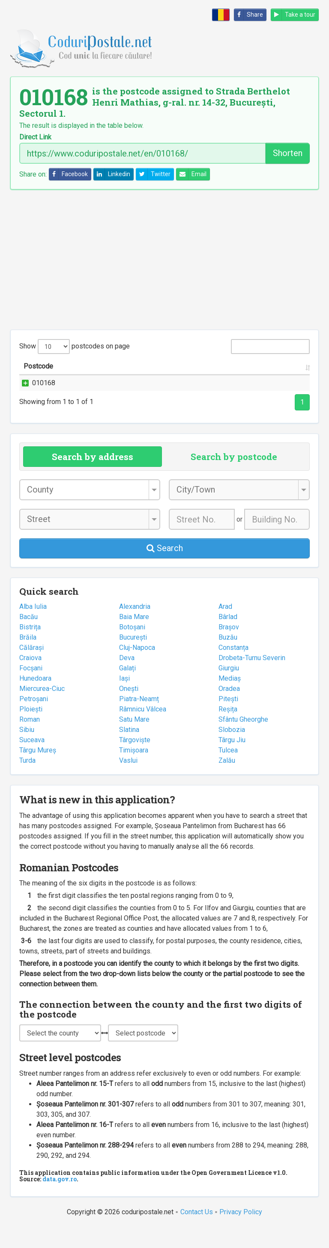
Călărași (31, 668)
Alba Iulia (33, 627)
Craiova (30, 678)
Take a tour (293, 15)
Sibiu (26, 750)
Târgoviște (134, 760)
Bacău (28, 637)
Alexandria (134, 627)
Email (191, 174)
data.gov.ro (59, 1199)
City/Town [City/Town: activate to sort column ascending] (203, 376)
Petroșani (33, 719)
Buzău (227, 658)
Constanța (233, 668)
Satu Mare (134, 740)
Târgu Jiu (231, 760)
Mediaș (229, 699)
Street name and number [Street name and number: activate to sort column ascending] (100, 376)
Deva (127, 678)
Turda (27, 781)
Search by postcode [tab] (234, 477)
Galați (127, 688)
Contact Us (196, 1232)
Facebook (68, 174)
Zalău (226, 781)
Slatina (129, 750)
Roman (29, 740)
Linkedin (112, 174)
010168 (35, 393)
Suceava (32, 760)
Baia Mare (134, 637)
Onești (128, 709)
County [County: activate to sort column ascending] (239, 376)
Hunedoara (35, 699)
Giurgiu (228, 688)
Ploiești (30, 730)
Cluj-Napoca (137, 668)
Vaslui (128, 781)
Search (165, 569)
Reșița (227, 730)
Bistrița (30, 647)
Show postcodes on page (74, 346)
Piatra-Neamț (139, 719)
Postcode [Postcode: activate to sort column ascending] (38, 376)
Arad (225, 627)
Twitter (153, 174)
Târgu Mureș (37, 771)
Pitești (228, 719)
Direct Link (35, 137)
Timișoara (133, 771)
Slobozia (231, 750)
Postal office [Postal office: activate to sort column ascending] (277, 371)
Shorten (287, 153)
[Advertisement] (164, 259)
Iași (124, 699)
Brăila (27, 658)
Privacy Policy (240, 1232)
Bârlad (227, 637)
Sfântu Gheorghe (243, 740)
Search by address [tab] (92, 477)
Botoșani (132, 647)
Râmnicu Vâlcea (142, 730)
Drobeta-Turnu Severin (251, 678)
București (133, 658)
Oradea (229, 709)
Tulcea (228, 771)
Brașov (228, 647)
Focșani (30, 688)
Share (248, 15)
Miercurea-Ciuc (42, 709)
